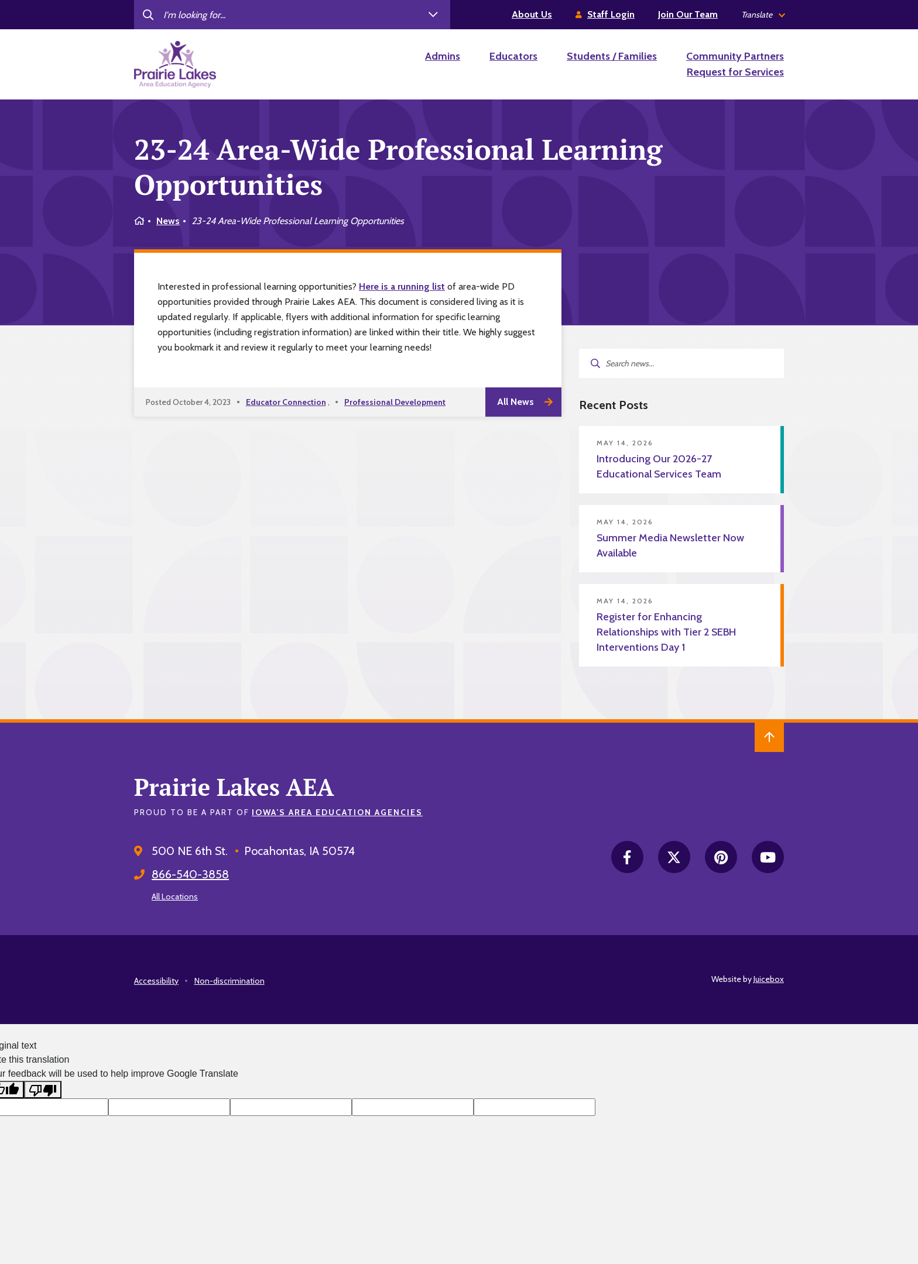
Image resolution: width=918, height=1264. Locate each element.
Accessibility (156, 981)
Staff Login (611, 14)
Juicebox (768, 979)
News (168, 220)
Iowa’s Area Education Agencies (337, 812)
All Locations (175, 896)
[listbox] (762, 14)
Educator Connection (286, 402)
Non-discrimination (229, 981)
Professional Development (395, 402)
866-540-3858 (190, 874)
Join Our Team (688, 14)
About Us (532, 14)
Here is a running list (402, 286)
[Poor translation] (42, 1090)
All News (515, 401)
